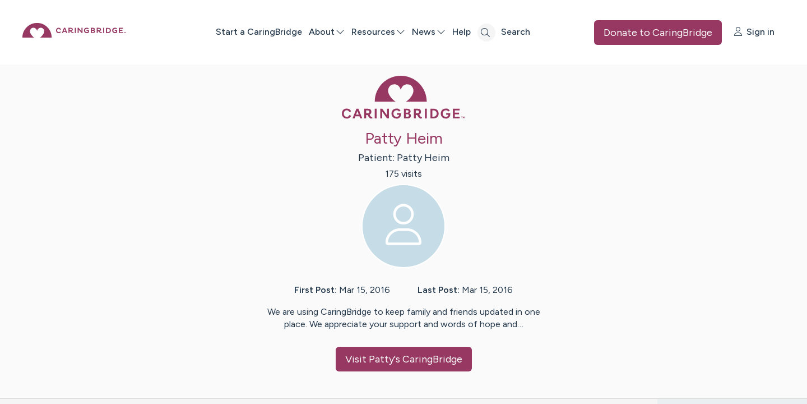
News (466, 31)
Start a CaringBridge (296, 31)
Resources (416, 31)
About (364, 31)
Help (499, 31)
